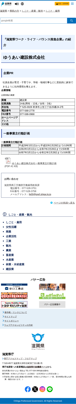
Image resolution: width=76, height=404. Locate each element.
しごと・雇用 (53, 11)
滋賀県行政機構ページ (37, 367)
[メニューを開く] (72, 3)
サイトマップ (10, 317)
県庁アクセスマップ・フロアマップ (20, 359)
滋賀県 (3, 11)
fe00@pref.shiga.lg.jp (40, 194)
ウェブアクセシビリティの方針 (18, 325)
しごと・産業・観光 (32, 11)
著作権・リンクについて (15, 312)
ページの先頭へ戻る (64, 203)
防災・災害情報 (63, 3)
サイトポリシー (11, 321)
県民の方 (14, 11)
